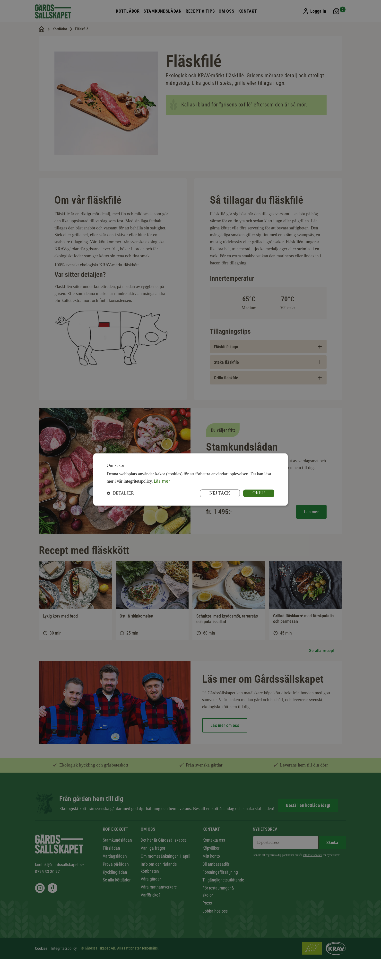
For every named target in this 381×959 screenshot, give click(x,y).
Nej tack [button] (219, 493)
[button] (120, 493)
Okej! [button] (258, 493)
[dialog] (190, 479)
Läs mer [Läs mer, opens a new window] (162, 481)
